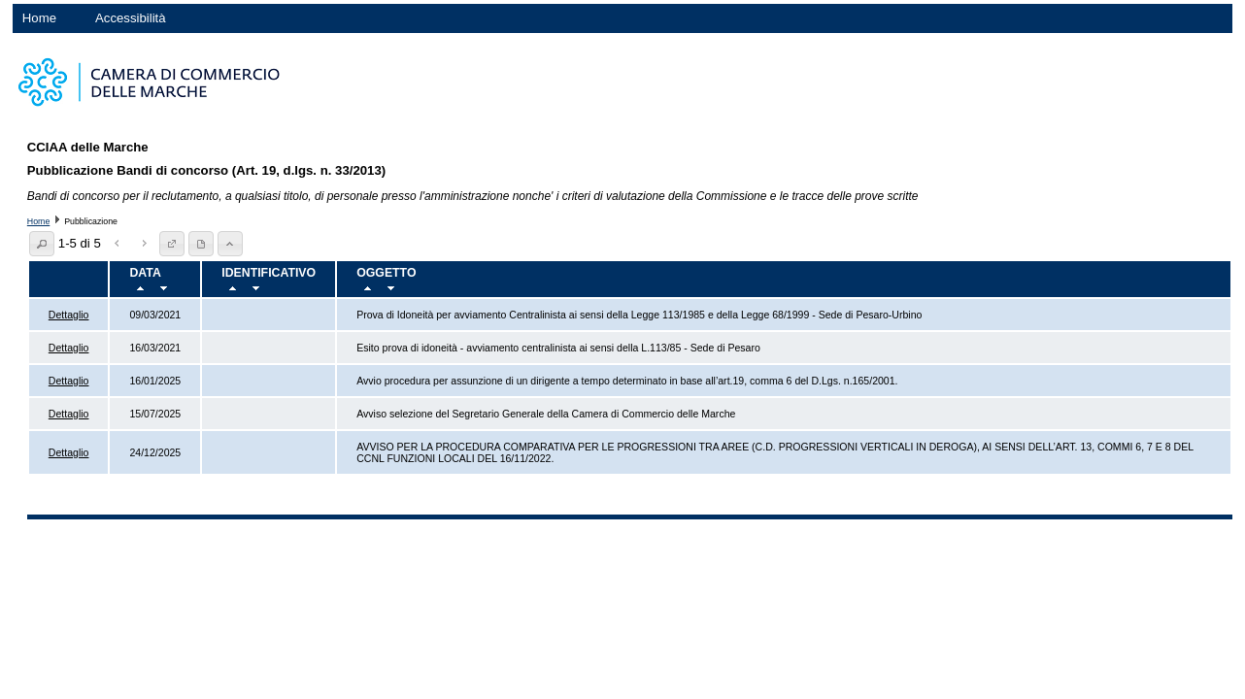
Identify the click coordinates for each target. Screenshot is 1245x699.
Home (39, 18)
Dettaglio (69, 314)
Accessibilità (130, 18)
